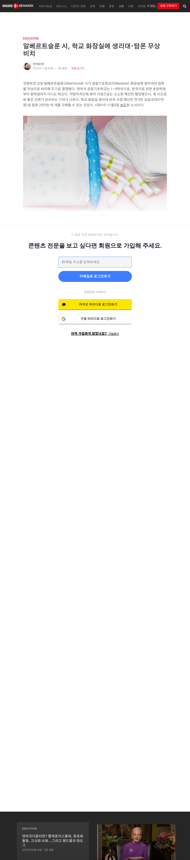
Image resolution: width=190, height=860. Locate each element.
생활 (121, 6)
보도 (123, 105)
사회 (131, 6)
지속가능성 (45, 6)
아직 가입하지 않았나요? (95, 333)
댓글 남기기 (77, 68)
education (31, 38)
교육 (92, 6)
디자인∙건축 (78, 6)
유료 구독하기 (168, 6)
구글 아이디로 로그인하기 (98, 318)
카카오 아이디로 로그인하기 (98, 304)
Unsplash (91, 215)
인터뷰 (141, 6)
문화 (111, 6)
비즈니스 (61, 6)
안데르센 (38, 64)
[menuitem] (45, 6)
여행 (102, 6)
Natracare (104, 215)
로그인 (151, 6)
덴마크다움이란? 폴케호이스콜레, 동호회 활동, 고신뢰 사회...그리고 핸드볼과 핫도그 (52, 841)
